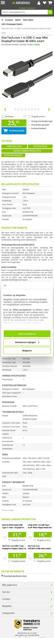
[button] (6, 3)
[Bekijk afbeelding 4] (29, 109)
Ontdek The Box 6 (27, 8)
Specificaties (40, 146)
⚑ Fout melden (8, 510)
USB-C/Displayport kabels (11, 24)
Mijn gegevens (9, 585)
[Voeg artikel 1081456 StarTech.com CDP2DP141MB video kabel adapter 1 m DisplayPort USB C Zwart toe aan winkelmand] (43, 555)
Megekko (7, 606)
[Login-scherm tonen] (38, 2)
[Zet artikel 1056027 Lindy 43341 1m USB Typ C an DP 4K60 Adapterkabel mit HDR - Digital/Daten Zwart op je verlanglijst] (30, 537)
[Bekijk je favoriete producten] (44, 2)
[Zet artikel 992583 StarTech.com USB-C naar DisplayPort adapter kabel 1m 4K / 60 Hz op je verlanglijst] (4, 558)
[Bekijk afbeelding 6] (35, 109)
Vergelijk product (38, 116)
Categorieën (8, 613)
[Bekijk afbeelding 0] (15, 109)
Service (6, 592)
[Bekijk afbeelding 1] (19, 109)
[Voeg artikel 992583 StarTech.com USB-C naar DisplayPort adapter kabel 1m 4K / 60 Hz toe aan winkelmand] (17, 555)
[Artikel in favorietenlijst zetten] (24, 116)
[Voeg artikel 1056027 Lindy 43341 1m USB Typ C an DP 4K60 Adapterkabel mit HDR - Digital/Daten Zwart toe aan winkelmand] (43, 534)
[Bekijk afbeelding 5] (32, 109)
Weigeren (27, 350)
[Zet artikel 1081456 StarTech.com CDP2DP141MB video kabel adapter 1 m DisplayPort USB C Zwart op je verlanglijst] (30, 558)
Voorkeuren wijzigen (27, 342)
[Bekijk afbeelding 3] (25, 109)
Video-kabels (28, 20)
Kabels (18, 20)
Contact (6, 599)
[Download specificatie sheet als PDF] (27, 575)
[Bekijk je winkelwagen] (50, 2)
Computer (9, 20)
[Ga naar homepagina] (21, 3)
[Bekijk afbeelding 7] (38, 109)
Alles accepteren (27, 334)
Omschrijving (14, 146)
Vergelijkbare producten (27, 151)
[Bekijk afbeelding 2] (22, 109)
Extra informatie (13, 155)
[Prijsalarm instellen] (7, 116)
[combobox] (24, 12)
